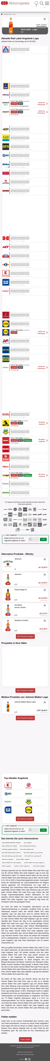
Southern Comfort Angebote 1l (22, 866)
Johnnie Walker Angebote (23, 859)
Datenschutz (30, 1052)
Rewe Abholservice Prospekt (9, 846)
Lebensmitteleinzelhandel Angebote (11, 842)
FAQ (22, 1054)
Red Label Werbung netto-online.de (11, 852)
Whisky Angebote (6, 866)
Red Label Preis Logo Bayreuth (33, 856)
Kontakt (18, 1054)
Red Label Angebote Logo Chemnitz (33, 852)
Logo (14, 14)
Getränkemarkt (8, 14)
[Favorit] (45, 19)
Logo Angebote (27, 842)
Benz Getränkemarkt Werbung (28, 846)
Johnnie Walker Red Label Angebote (11, 862)
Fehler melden (25, 1039)
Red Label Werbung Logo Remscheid (12, 856)
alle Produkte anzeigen (25, 636)
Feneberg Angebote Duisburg (9, 849)
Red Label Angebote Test (27, 849)
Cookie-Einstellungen (29, 1054)
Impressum (20, 1052)
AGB (24, 1052)
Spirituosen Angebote (7, 859)
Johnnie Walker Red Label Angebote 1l (34, 862)
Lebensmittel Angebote (39, 866)
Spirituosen (14, 950)
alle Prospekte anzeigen (25, 690)
